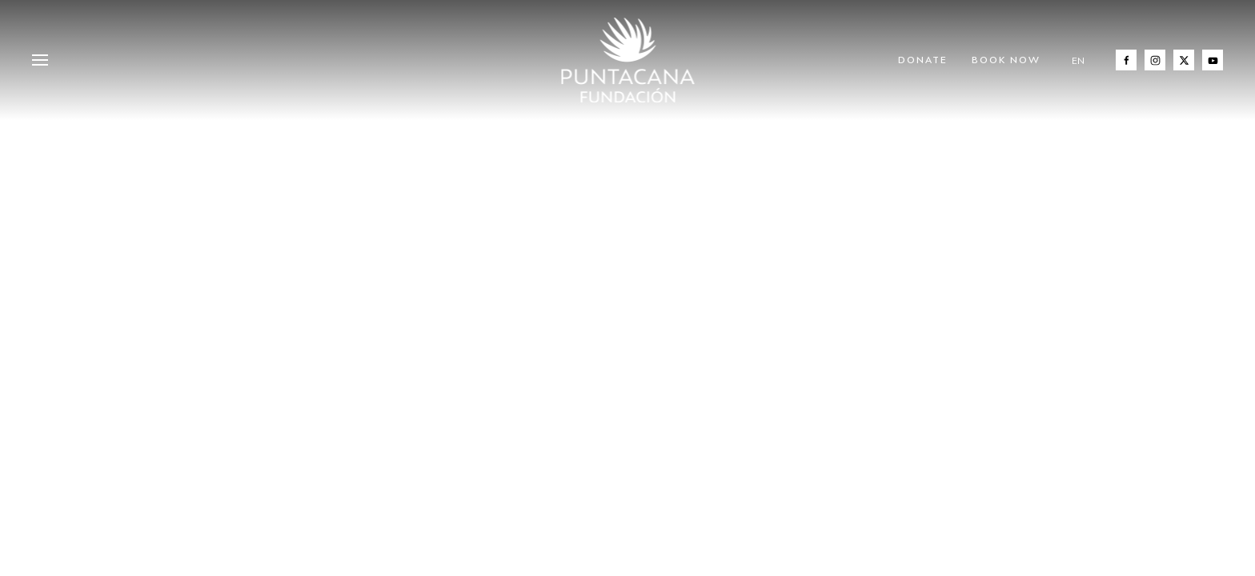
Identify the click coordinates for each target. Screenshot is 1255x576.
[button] (40, 60)
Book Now (1006, 59)
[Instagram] (1155, 60)
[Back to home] (628, 60)
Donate (923, 59)
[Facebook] (1126, 60)
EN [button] (1078, 60)
